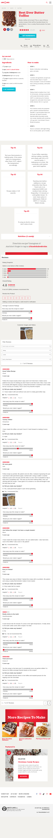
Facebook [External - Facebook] (8, 29)
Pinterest (47, 794)
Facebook (36, 794)
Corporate (13, 796)
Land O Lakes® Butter (12, 69)
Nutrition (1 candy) (34, 237)
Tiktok (43, 794)
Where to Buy (5, 793)
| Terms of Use (18, 810)
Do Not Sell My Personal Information (42, 808)
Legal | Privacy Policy (10, 810)
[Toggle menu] (50, 3)
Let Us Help (14, 793)
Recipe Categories (24, 793)
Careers (29, 796)
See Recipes (23, 776)
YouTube (50, 794)
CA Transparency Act (43, 812)
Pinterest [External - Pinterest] (4, 29)
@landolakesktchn (38, 246)
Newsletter (4, 796)
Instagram (40, 794)
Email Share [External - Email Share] (11, 29)
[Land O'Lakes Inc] (12, 807)
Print (42, 30)
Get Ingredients (27, 35)
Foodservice (21, 796)
